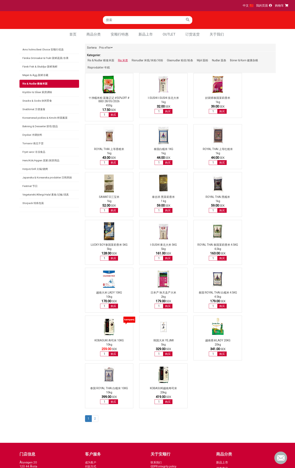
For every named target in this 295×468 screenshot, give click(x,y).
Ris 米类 (123, 60)
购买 (111, 114)
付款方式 (90, 370)
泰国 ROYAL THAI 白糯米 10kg (205, 292)
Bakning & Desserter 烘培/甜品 (40, 126)
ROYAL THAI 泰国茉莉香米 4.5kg (254, 196)
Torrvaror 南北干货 (33, 143)
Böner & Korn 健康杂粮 (244, 60)
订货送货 (192, 34)
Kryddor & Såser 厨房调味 (37, 92)
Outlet (169, 34)
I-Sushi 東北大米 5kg (205, 196)
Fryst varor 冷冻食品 (33, 151)
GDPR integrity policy (163, 370)
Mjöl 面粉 (202, 60)
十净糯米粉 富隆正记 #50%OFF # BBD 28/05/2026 (106, 99)
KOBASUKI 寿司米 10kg (254, 244)
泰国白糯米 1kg (106, 149)
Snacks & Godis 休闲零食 (37, 100)
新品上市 (145, 34)
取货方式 (90, 374)
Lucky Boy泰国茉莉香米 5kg (155, 196)
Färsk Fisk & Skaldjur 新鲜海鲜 (39, 66)
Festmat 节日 (30, 186)
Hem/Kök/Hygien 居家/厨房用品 (40, 160)
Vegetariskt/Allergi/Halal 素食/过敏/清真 (45, 194)
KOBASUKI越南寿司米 (254, 292)
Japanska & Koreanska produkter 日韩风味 (47, 177)
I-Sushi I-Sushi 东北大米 (155, 97)
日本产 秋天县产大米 (155, 244)
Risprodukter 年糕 (99, 67)
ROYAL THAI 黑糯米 (106, 196)
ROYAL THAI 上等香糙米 (254, 97)
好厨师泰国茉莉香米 (204, 97)
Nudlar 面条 (219, 60)
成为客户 (90, 366)
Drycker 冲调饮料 (32, 134)
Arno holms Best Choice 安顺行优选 (43, 49)
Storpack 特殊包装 (33, 203)
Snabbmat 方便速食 (33, 109)
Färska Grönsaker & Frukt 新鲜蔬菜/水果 (45, 58)
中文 (248, 5)
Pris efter (106, 47)
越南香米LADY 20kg (155, 292)
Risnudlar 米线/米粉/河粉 (147, 60)
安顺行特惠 (120, 34)
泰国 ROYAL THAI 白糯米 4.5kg (205, 244)
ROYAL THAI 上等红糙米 (156, 149)
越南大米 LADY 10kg (106, 244)
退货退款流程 (93, 378)
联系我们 (156, 366)
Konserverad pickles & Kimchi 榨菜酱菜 (45, 117)
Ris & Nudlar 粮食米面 (34, 83)
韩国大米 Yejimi (106, 292)
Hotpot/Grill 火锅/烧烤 (35, 169)
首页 (72, 34)
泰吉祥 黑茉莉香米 (254, 149)
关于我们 (217, 34)
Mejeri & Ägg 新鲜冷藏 (35, 75)
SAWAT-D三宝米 (205, 149)
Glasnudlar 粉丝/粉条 (180, 60)
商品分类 (93, 34)
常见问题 (90, 382)
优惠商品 (222, 373)
